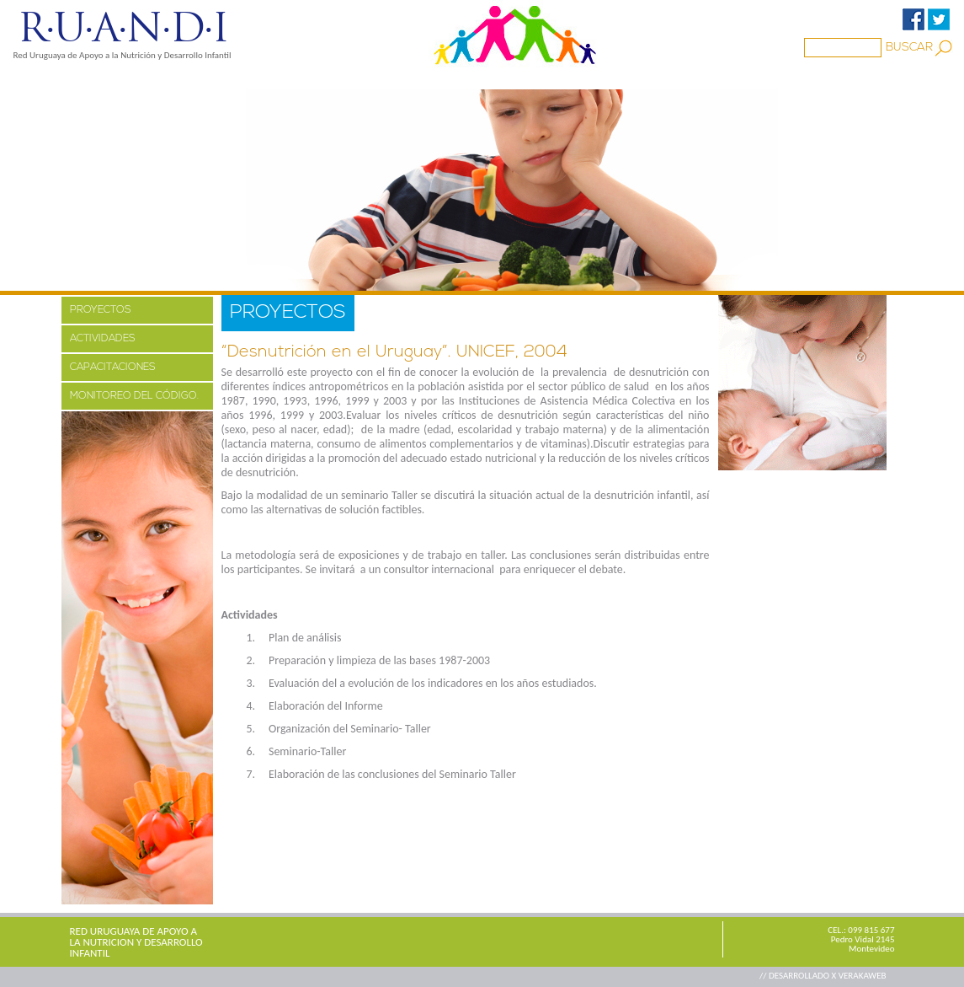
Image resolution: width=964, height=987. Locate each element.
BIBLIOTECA (464, 78)
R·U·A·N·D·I (122, 27)
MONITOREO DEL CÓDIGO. (134, 396)
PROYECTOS (221, 78)
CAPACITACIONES (113, 367)
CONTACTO (640, 78)
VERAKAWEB (863, 975)
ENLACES (553, 78)
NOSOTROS (124, 78)
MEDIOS (308, 78)
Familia (380, 78)
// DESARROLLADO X (799, 975)
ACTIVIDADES (103, 339)
